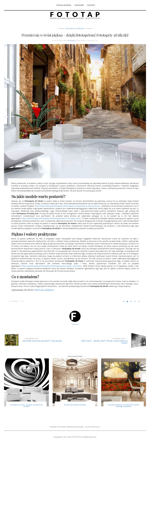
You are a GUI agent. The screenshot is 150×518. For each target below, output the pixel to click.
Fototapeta (15, 301)
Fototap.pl (72, 40)
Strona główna (63, 5)
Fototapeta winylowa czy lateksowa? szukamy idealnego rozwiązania (123, 405)
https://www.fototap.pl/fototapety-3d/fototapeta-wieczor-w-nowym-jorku (51, 218)
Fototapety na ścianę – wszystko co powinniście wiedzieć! (26, 405)
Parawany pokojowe (45, 289)
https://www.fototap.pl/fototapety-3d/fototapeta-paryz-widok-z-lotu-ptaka (52, 266)
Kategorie (79, 5)
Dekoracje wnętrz (75, 28)
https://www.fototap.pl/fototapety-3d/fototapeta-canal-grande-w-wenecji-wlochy (67, 206)
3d (10, 301)
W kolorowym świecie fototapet (75, 404)
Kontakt (91, 5)
